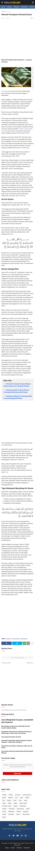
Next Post (30, 662)
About (3, 7)
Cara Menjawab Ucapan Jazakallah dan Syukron (17, 721)
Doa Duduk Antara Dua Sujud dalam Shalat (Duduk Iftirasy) (17, 752)
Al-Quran (8, 11)
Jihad (3, 803)
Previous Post (6, 662)
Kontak (9, 7)
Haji (3, 800)
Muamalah (23, 806)
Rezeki (19, 811)
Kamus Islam (23, 803)
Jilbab (9, 803)
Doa (16, 797)
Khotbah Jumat (6, 806)
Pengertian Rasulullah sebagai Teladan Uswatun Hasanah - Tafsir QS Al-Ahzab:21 (16, 741)
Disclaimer (24, 7)
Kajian (15, 803)
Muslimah (11, 808)
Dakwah (10, 797)
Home (3, 11)
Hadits (27, 797)
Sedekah (25, 811)
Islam (25, 800)
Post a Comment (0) (17, 657)
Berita (4, 797)
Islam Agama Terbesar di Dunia (11, 737)
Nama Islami (20, 808)
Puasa (4, 811)
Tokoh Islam (25, 814)
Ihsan (14, 800)
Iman (20, 800)
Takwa (18, 814)
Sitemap (16, 7)
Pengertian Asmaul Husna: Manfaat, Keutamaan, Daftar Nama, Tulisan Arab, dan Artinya (16, 732)
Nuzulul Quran (16, 638)
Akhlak (4, 795)
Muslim (4, 808)
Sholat (4, 814)
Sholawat (11, 814)
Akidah (11, 795)
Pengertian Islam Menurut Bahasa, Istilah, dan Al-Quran (17, 746)
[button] (2, 2)
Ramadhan (24, 638)
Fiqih (21, 797)
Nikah (28, 808)
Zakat (4, 817)
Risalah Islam (16, 843)
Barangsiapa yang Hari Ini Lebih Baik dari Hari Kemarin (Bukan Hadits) (15, 727)
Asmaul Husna (27, 795)
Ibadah (9, 800)
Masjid (15, 806)
